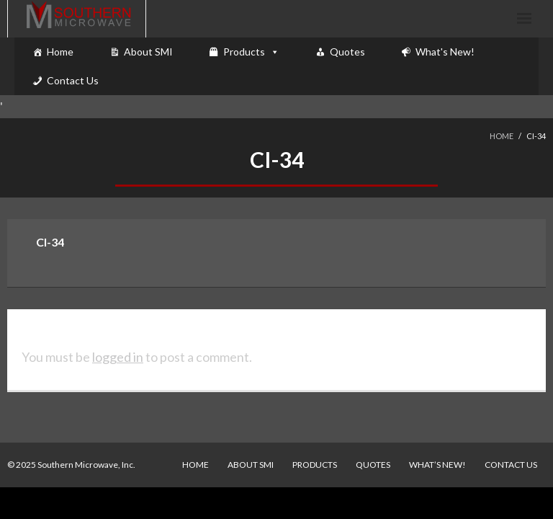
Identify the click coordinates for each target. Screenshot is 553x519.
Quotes (347, 51)
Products (244, 51)
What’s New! (437, 464)
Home (60, 51)
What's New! (445, 51)
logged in (117, 357)
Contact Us (73, 80)
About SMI (148, 51)
